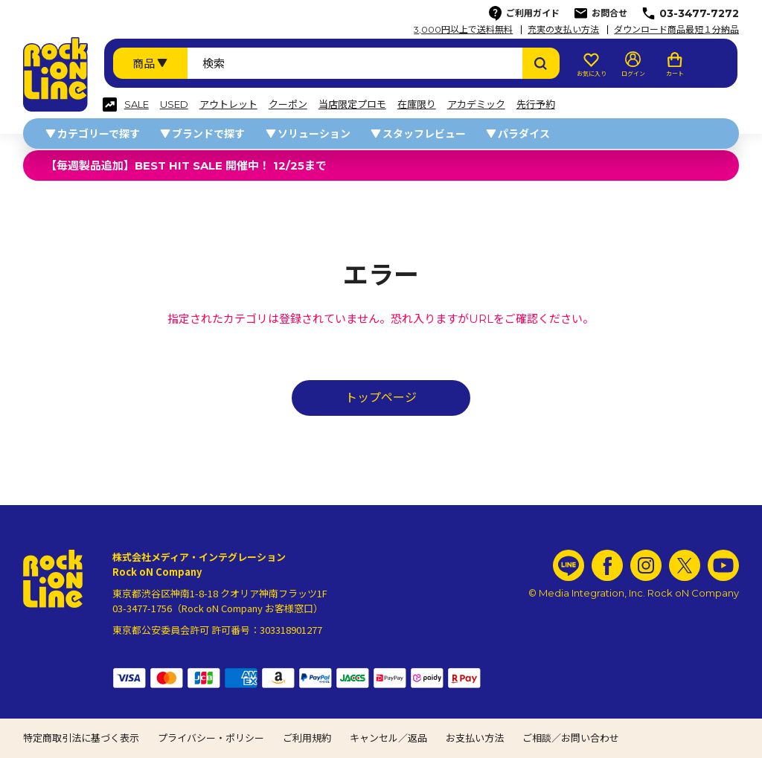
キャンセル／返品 (388, 738)
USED (174, 104)
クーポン (288, 104)
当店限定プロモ (352, 104)
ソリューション (314, 134)
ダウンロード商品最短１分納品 (676, 29)
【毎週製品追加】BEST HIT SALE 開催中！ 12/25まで (186, 165)
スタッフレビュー (424, 134)
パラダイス (524, 134)
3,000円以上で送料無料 (463, 29)
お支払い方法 (475, 738)
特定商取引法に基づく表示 (81, 738)
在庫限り (416, 104)
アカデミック (476, 104)
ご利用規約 (307, 738)
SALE (136, 104)
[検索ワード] (355, 63)
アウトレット (228, 104)
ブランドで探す (208, 134)
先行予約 (535, 104)
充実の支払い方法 (563, 29)
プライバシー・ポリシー (211, 738)
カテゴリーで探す (98, 134)
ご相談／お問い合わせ (570, 738)
